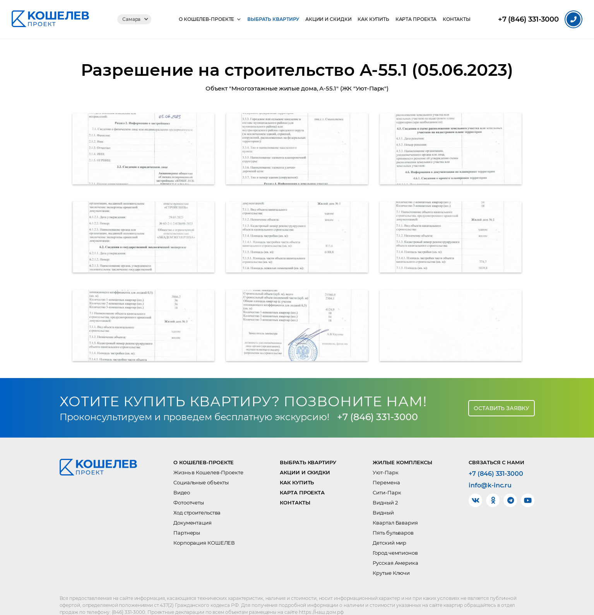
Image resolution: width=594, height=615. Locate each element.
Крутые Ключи (391, 557)
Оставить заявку (501, 391)
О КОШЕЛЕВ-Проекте (206, 19)
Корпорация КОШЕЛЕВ (204, 526)
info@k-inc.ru (490, 469)
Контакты (457, 19)
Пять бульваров (393, 516)
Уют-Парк (385, 456)
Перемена (386, 466)
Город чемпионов (395, 536)
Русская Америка (395, 546)
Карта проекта (416, 19)
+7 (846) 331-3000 (377, 400)
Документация (192, 506)
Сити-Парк (387, 476)
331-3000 (528, 19)
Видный (383, 496)
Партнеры (186, 516)
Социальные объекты (201, 466)
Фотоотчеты (188, 486)
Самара (131, 19)
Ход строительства (197, 496)
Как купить (373, 19)
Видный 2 (385, 486)
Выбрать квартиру (273, 19)
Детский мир (389, 526)
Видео (181, 476)
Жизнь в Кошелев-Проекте (208, 456)
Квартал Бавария (395, 506)
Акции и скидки (328, 19)
